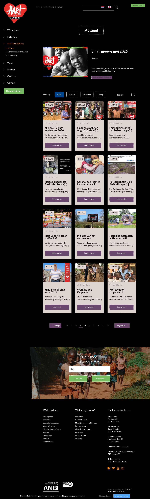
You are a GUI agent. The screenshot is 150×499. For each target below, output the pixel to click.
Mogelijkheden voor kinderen (86, 425)
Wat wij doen (13, 30)
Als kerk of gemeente (83, 432)
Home (38, 7)
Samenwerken (80, 429)
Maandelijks (101, 381)
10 (108, 327)
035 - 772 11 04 (122, 449)
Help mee (12, 36)
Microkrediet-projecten (52, 432)
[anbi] (51, 491)
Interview (87, 97)
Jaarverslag (12, 55)
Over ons (11, 76)
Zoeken (116, 8)
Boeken (11, 69)
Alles (59, 97)
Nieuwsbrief (47, 438)
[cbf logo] (67, 488)
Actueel (11, 48)
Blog (101, 97)
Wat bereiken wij (15, 43)
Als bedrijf (79, 441)
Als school (79, 435)
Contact (11, 82)
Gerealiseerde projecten (18, 51)
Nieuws (72, 97)
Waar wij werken (49, 429)
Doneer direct (13, 91)
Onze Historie (48, 444)
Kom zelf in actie (81, 422)
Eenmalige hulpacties (51, 425)
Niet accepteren (104, 496)
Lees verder (57, 147)
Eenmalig (78, 381)
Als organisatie (80, 438)
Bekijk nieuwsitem (105, 78)
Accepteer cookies (121, 496)
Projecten (47, 422)
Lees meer (121, 255)
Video (10, 62)
